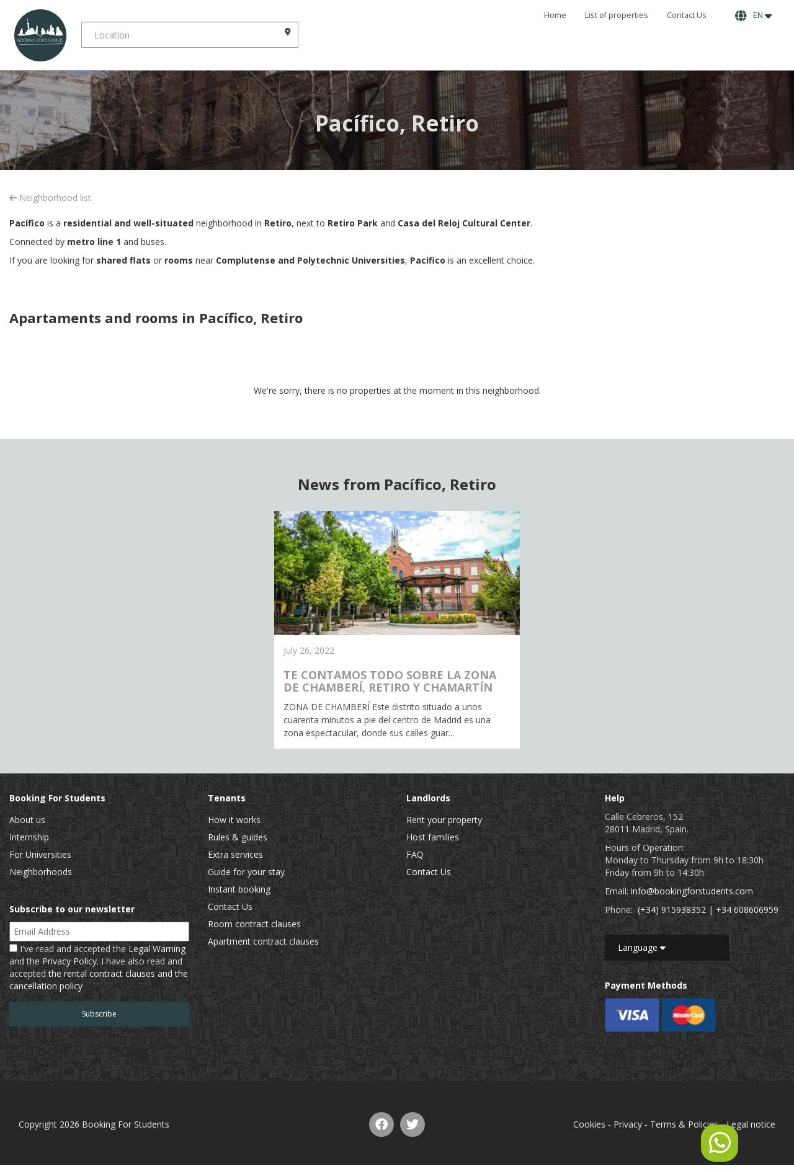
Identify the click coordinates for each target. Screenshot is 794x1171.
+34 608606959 (747, 909)
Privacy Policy (69, 961)
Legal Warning (156, 949)
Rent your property (444, 820)
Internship (29, 837)
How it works (234, 820)
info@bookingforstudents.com (692, 891)
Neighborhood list (50, 197)
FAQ (415, 854)
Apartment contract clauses (263, 941)
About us (27, 820)
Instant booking (239, 889)
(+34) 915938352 (672, 909)
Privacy (627, 1124)
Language (642, 947)
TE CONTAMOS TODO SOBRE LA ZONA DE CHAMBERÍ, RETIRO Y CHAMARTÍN (389, 681)
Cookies (589, 1124)
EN (753, 15)
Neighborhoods (40, 872)
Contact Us (687, 15)
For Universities (40, 854)
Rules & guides (237, 837)
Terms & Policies (684, 1124)
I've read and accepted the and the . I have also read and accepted (98, 967)
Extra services (235, 854)
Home (555, 15)
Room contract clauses (254, 924)
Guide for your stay (246, 872)
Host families (432, 837)
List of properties (616, 15)
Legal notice (750, 1124)
